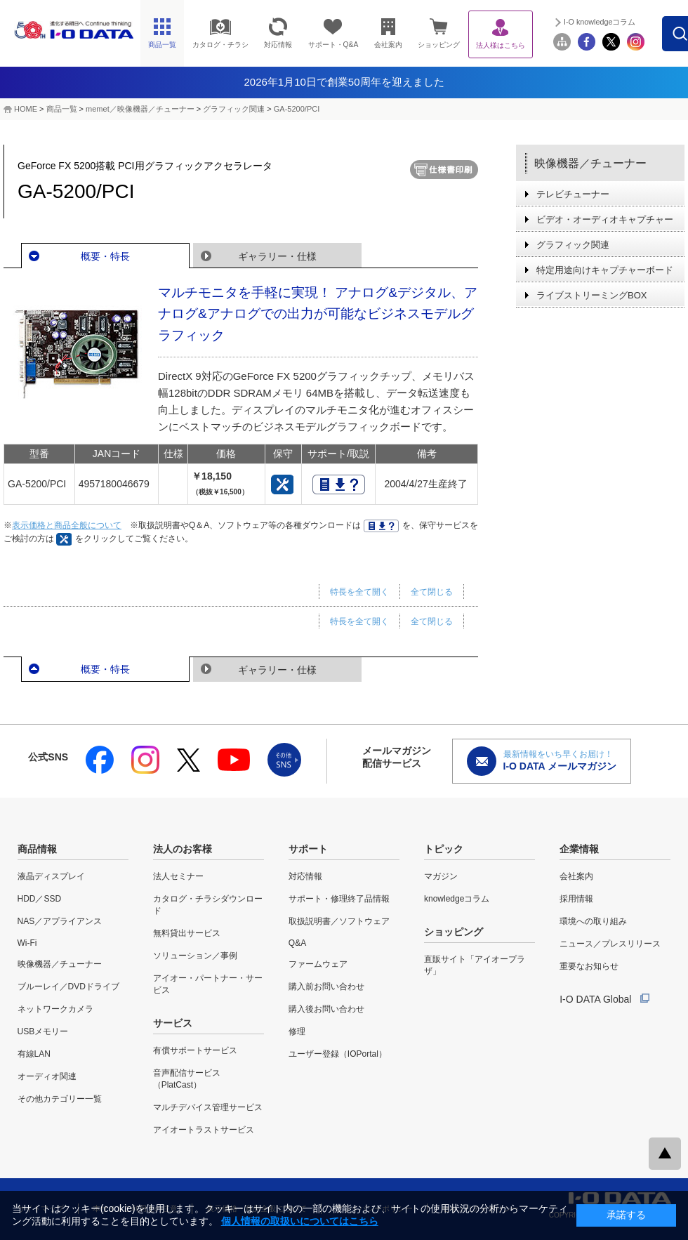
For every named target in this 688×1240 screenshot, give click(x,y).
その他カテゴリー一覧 (60, 1099)
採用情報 (576, 899)
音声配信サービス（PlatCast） (186, 1079)
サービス (172, 1023)
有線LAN (34, 1054)
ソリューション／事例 (195, 956)
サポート (308, 849)
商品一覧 (61, 109)
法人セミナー (178, 876)
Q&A (297, 943)
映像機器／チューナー (590, 163)
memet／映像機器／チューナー (140, 109)
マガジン (441, 876)
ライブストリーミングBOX (591, 295)
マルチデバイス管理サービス (208, 1107)
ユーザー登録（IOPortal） (338, 1054)
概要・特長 (105, 256)
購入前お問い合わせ (326, 986)
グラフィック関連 (234, 109)
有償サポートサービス (195, 1050)
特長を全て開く (359, 592)
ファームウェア (318, 964)
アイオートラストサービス (203, 1130)
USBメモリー (43, 1031)
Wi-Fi (27, 943)
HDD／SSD (40, 899)
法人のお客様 (182, 849)
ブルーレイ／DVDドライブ (68, 986)
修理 (297, 1031)
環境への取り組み (593, 921)
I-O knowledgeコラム (631, 22)
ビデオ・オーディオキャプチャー (604, 219)
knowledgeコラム (456, 899)
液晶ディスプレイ (51, 876)
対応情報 (305, 876)
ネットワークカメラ (55, 1009)
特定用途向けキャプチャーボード (604, 270)
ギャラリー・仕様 (277, 256)
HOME (25, 109)
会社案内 (576, 876)
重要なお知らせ (589, 966)
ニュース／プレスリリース (610, 944)
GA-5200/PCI (296, 109)
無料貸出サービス (186, 933)
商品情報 (37, 849)
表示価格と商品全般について (66, 525)
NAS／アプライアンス (60, 921)
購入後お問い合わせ (326, 1009)
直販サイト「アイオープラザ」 (474, 965)
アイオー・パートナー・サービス (208, 984)
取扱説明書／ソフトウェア (339, 921)
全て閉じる (432, 592)
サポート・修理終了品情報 (339, 899)
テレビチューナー (572, 194)
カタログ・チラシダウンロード (208, 905)
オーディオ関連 (47, 1076)
